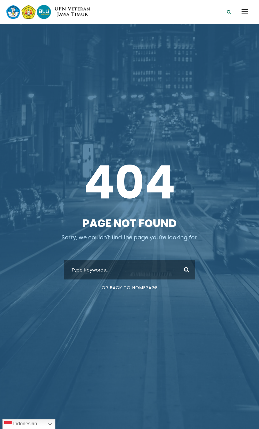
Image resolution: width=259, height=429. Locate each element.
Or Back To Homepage (130, 288)
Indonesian (20, 424)
